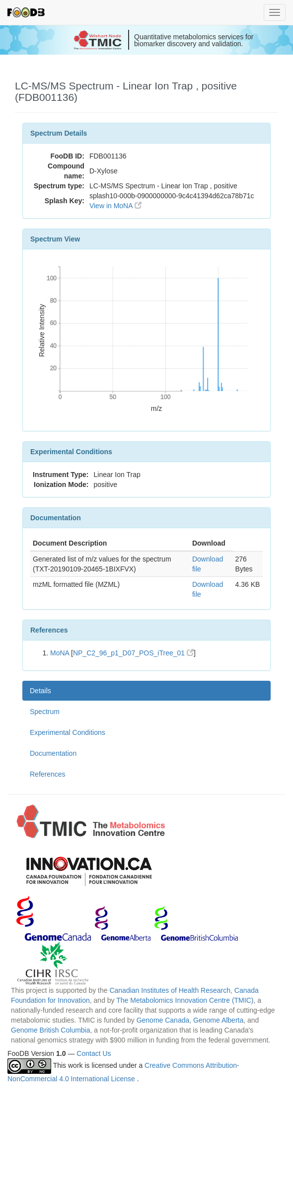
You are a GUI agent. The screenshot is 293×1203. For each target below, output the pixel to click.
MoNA (59, 653)
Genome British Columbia (50, 1030)
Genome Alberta (218, 1020)
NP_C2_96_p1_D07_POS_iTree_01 (133, 653)
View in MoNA (115, 206)
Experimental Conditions (67, 732)
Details (40, 691)
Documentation (53, 753)
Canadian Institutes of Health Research (169, 990)
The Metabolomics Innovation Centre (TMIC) (184, 1000)
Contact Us (93, 1053)
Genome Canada (163, 1020)
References (48, 774)
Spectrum (45, 712)
